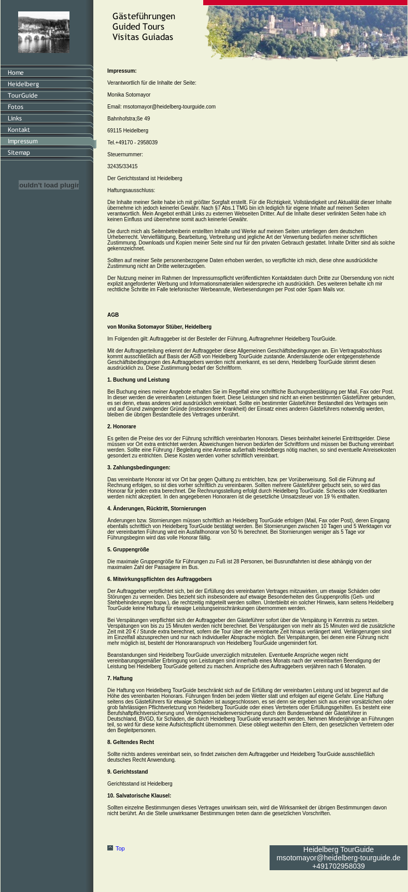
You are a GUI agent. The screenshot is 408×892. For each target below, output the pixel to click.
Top (120, 848)
